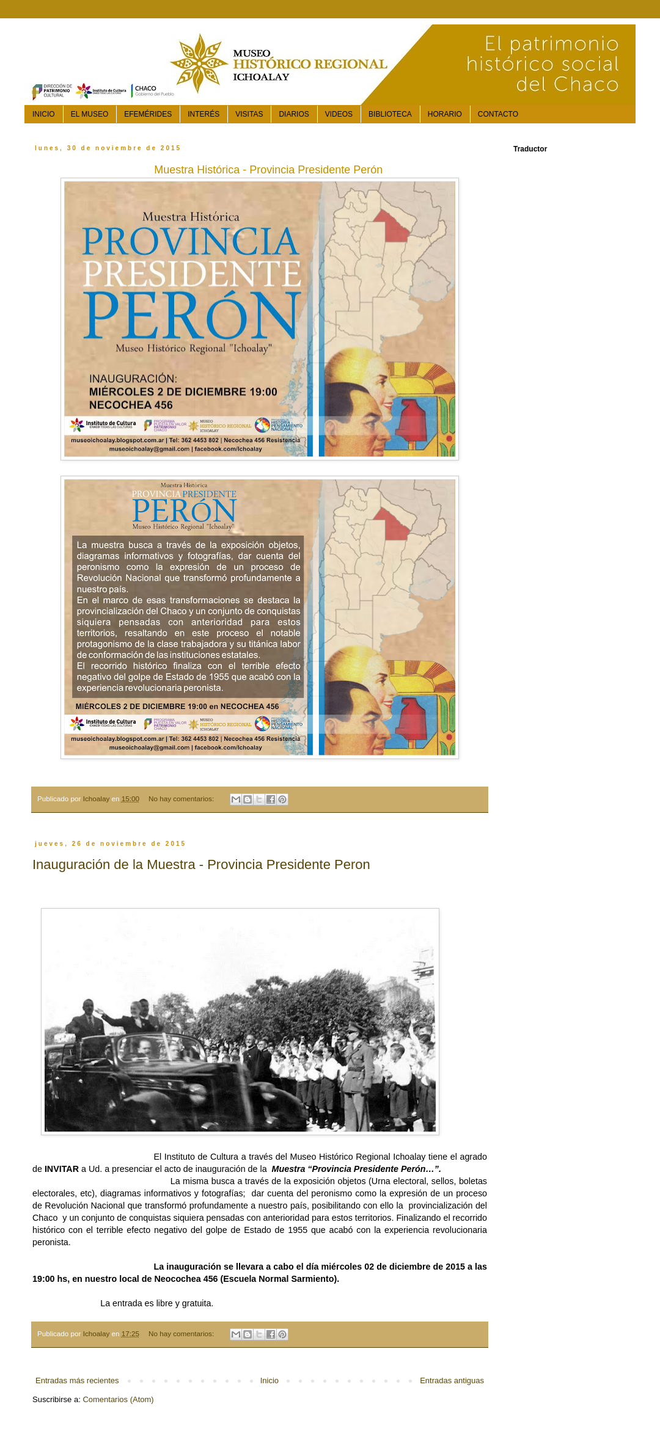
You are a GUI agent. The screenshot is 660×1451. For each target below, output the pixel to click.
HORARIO (445, 114)
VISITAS (249, 114)
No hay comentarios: (182, 798)
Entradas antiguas (452, 1380)
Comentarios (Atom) (117, 1399)
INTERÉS (203, 114)
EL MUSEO (90, 114)
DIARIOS (294, 114)
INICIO (43, 114)
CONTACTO (498, 114)
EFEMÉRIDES (148, 114)
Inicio (269, 1380)
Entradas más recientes (77, 1380)
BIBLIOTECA (390, 114)
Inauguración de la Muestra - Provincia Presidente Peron (201, 864)
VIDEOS (339, 114)
